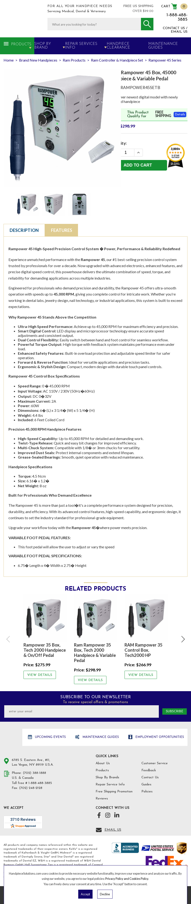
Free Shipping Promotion (114, 791)
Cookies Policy (138, 879)
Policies (146, 791)
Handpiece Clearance (118, 46)
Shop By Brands (107, 777)
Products (21, 44)
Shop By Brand (42, 46)
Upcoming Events (50, 737)
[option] (45, 636)
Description (24, 230)
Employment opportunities (159, 737)
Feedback (148, 770)
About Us (103, 763)
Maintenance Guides (100, 737)
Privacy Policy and (117, 879)
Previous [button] (8, 639)
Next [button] (182, 639)
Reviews (102, 798)
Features (61, 230)
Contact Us (150, 777)
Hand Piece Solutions (12, 737)
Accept (85, 894)
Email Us (113, 830)
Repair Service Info (110, 784)
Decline (105, 894)
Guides (146, 784)
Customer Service (154, 763)
